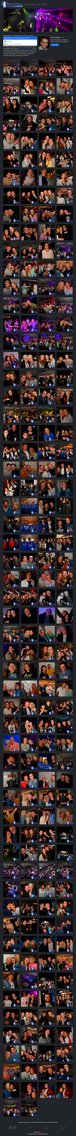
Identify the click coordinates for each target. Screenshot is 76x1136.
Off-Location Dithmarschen (13, 44)
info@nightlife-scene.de (25, 48)
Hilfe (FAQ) (44, 4)
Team (38, 4)
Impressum (63, 1128)
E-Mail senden (54, 45)
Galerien (33, 4)
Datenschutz (63, 1126)
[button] (10, 1127)
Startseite (27, 4)
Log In (73, 4)
